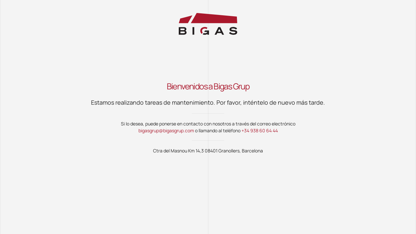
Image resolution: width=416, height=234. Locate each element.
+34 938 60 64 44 (259, 130)
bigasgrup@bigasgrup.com (166, 130)
